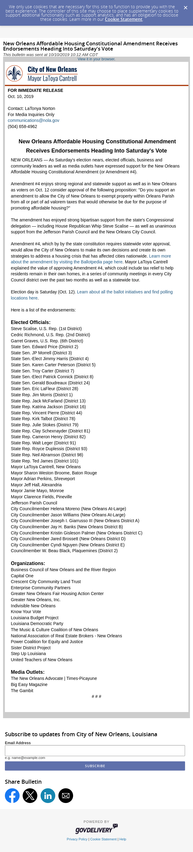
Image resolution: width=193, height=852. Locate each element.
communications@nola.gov (33, 120)
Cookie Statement (124, 19)
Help (122, 839)
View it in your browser (96, 59)
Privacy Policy (77, 839)
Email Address (18, 743)
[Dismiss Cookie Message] (185, 6)
